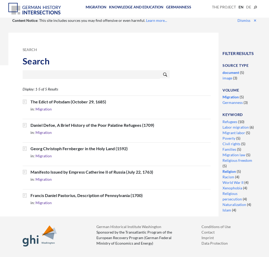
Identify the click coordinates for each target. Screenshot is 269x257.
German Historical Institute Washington (128, 226)
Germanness (178, 7)
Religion (230, 171)
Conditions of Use (216, 226)
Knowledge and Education (136, 7)
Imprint (207, 237)
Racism (229, 177)
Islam (227, 210)
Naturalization (235, 204)
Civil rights (232, 144)
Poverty (229, 138)
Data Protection (214, 243)
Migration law (234, 155)
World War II (233, 182)
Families (230, 149)
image (228, 78)
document (231, 72)
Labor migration (236, 127)
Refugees (230, 121)
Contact (208, 232)
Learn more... (156, 20)
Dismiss (247, 20)
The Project (224, 7)
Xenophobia (233, 188)
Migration (96, 7)
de (248, 7)
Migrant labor (234, 132)
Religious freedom (237, 160)
